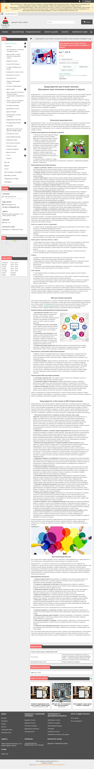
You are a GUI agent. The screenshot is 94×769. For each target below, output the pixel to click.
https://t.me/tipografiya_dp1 (11, 207)
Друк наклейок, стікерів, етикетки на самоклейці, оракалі (14, 56)
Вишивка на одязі (12, 146)
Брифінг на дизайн (51, 32)
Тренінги (9, 158)
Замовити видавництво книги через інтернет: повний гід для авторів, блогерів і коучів (40, 705)
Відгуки (6, 165)
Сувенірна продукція (13, 149)
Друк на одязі (10, 89)
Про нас (7, 162)
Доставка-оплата (6, 732)
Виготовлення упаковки (13, 143)
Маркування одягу (12, 140)
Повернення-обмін (6, 729)
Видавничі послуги (12, 61)
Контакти (65, 32)
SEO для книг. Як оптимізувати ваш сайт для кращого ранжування (61, 705)
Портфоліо (8, 182)
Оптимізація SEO (49, 306)
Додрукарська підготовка (14, 119)
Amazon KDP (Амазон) (13, 64)
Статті (8, 155)
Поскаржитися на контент (43, 764)
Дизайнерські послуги (13, 108)
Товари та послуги (10, 43)
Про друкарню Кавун (33, 32)
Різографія (10, 126)
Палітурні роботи (29, 731)
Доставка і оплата (10, 175)
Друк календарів (11, 111)
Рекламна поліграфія (13, 105)
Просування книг (11, 78)
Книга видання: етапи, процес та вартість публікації (82, 704)
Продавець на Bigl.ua (47, 763)
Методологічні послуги (13, 75)
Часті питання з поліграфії (13, 172)
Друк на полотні (11, 152)
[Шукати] (74, 22)
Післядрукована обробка (14, 122)
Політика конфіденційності (58, 764)
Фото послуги (75, 718)
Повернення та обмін (79, 32)
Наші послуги (17, 32)
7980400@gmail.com (10, 204)
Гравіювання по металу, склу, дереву (58, 734)
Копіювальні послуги (13, 133)
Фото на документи (76, 721)
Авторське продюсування (14, 86)
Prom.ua (56, 761)
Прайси (3, 724)
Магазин (9, 46)
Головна (5, 32)
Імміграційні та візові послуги (15, 72)
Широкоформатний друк (14, 137)
